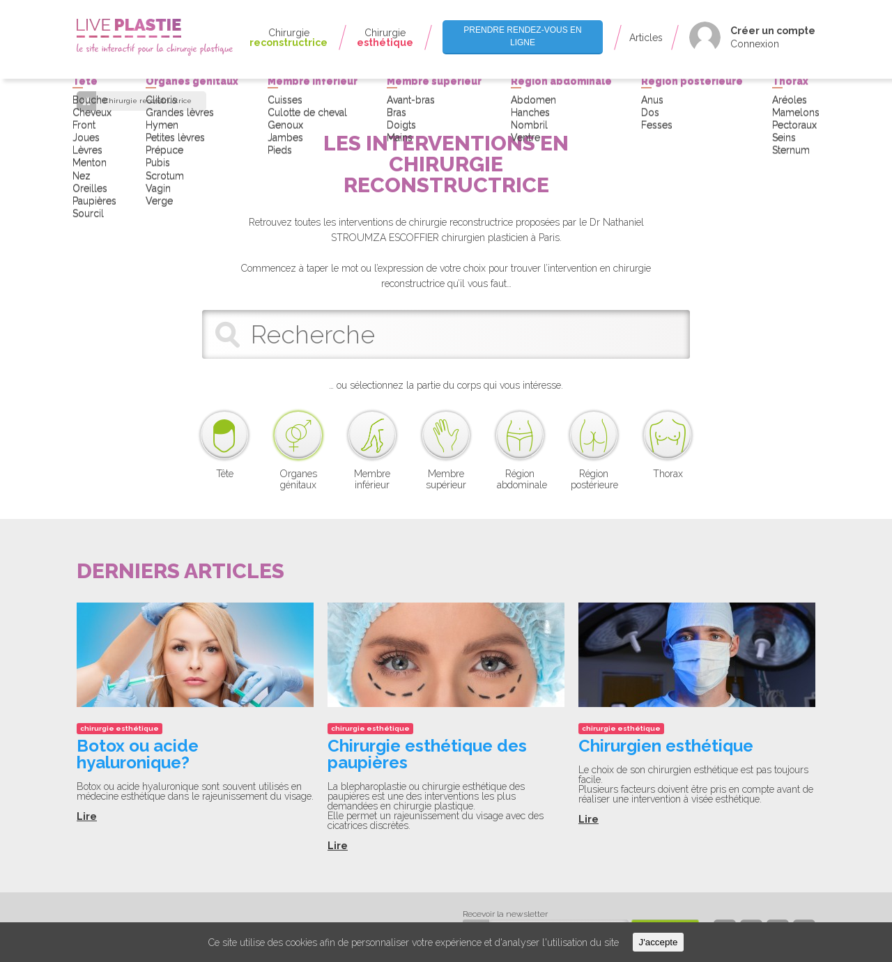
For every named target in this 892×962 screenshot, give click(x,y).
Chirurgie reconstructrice (148, 101)
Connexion (754, 44)
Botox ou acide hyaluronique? (138, 754)
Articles (646, 37)
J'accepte (658, 942)
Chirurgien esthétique (665, 746)
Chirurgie (288, 37)
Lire (87, 816)
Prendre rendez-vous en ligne (522, 36)
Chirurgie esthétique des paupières (427, 754)
